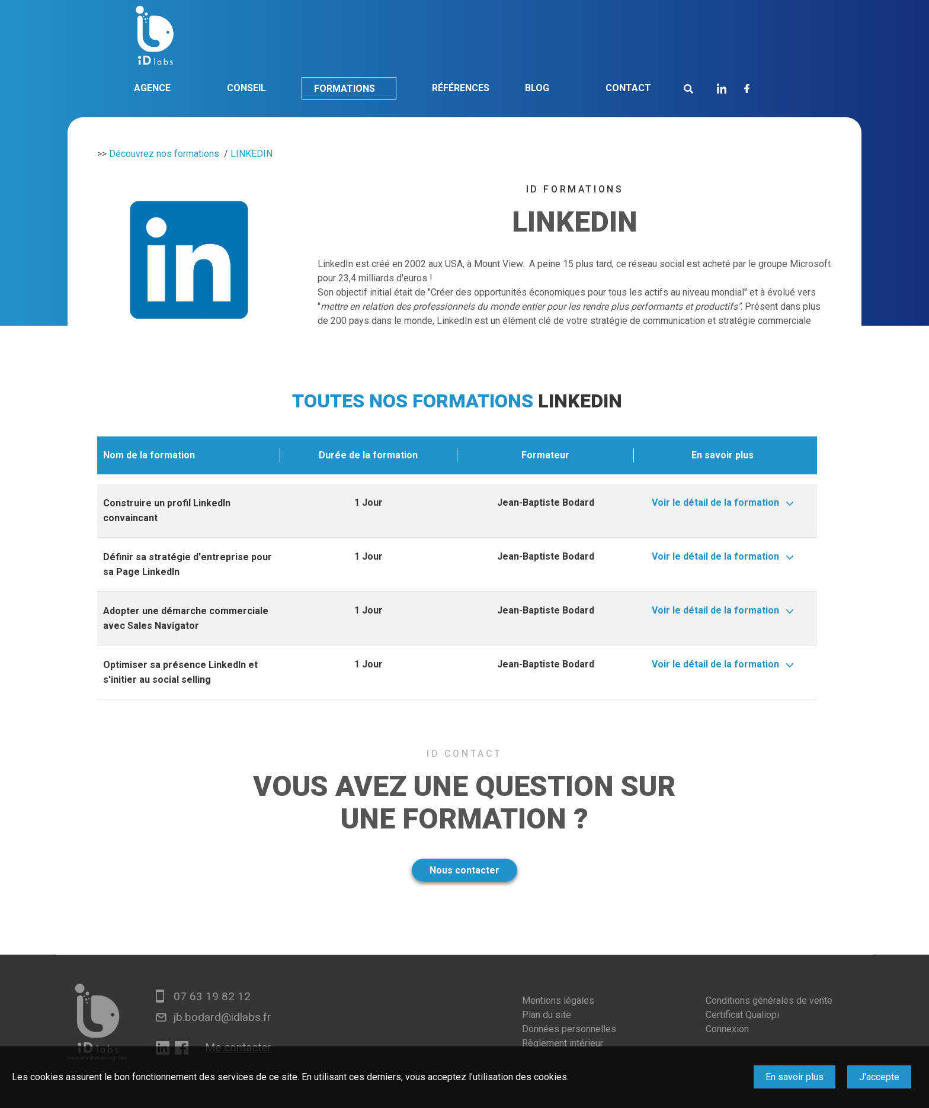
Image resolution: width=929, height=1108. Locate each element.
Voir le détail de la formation (715, 502)
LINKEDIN (251, 153)
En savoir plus (794, 1077)
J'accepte (879, 1077)
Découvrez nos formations (164, 153)
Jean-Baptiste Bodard (545, 502)
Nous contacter (464, 870)
